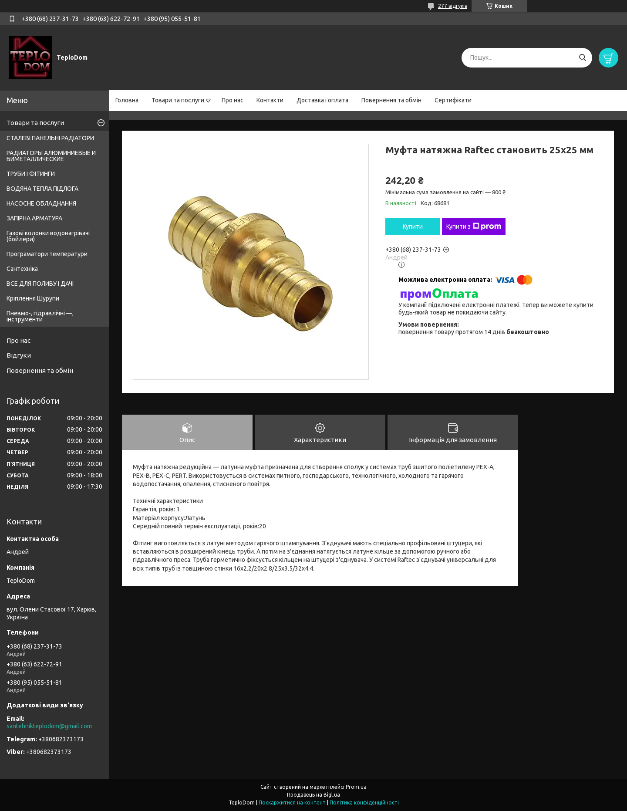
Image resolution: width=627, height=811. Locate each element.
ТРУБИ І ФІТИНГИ (31, 173)
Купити (413, 226)
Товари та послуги (178, 100)
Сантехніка (22, 268)
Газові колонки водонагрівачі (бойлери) (48, 236)
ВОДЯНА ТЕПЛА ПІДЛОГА (42, 188)
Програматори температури (47, 253)
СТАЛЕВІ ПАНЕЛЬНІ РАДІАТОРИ (50, 138)
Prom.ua (356, 787)
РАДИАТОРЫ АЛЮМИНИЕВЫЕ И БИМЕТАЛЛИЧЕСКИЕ (51, 155)
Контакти (269, 100)
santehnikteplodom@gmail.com (49, 726)
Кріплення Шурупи (33, 298)
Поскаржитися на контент (292, 802)
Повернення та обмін (391, 100)
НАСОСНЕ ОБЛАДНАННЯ (41, 203)
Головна (126, 100)
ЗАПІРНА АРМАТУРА (34, 218)
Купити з (473, 226)
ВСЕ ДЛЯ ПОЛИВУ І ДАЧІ (40, 283)
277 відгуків (452, 6)
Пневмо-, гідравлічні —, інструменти (40, 316)
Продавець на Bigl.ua (313, 794)
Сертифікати (453, 100)
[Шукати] (582, 58)
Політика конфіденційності (364, 802)
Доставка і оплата (322, 100)
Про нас (232, 100)
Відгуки (19, 355)
